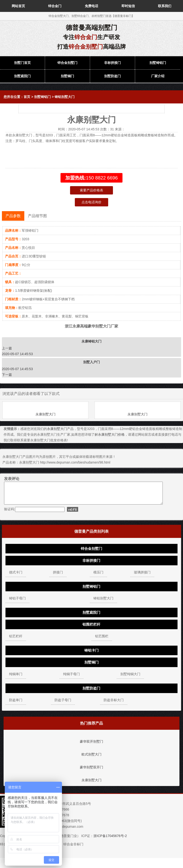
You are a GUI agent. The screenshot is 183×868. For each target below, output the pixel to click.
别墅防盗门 (112, 76)
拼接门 (58, 576)
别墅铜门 (67, 76)
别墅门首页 (22, 63)
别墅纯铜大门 (130, 678)
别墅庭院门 (22, 76)
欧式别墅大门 (91, 759)
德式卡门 (15, 576)
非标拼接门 (112, 63)
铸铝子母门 (17, 602)
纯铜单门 (15, 678)
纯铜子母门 (71, 678)
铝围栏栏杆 (91, 629)
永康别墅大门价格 (111, 434)
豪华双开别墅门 (91, 746)
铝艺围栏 (101, 640)
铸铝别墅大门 (65, 97)
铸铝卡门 (91, 655)
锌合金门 (54, 6)
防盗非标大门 (114, 704)
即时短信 (128, 6)
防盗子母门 (63, 704)
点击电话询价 (91, 202)
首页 (27, 97)
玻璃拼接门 (142, 576)
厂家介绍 (157, 76)
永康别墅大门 (46, 414)
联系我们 (164, 6)
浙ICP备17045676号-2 (110, 840)
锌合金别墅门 (67, 63)
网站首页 (18, 6)
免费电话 (91, 6)
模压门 (98, 576)
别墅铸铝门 (157, 63)
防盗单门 (15, 704)
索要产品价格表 (91, 190)
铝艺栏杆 (15, 640)
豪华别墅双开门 (91, 771)
